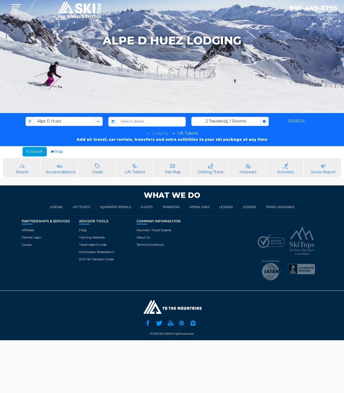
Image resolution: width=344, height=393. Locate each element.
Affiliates (28, 230)
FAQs (83, 230)
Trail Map (173, 167)
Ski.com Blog (181, 322)
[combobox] (64, 121)
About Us (143, 237)
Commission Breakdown (96, 252)
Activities (285, 167)
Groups (27, 245)
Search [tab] (34, 151)
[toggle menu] (98, 121)
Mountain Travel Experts (154, 230)
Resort (22, 167)
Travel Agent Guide (92, 245)
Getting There (210, 167)
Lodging (160, 133)
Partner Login (31, 237)
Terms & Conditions (150, 245)
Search (296, 121)
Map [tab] (57, 151)
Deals (97, 167)
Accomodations (60, 167)
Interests (248, 167)
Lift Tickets (187, 133)
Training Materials (92, 237)
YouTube (170, 322)
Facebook (147, 322)
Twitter (159, 322)
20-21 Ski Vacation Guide (96, 259)
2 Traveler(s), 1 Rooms (226, 121)
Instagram (193, 322)
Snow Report (323, 167)
